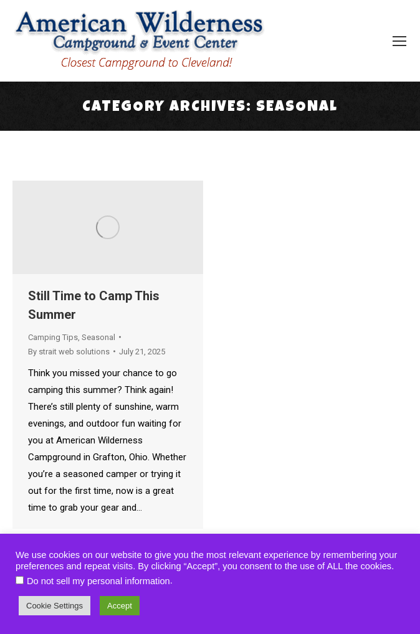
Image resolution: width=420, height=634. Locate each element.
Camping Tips (53, 337)
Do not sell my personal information (98, 581)
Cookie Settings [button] (54, 605)
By (69, 351)
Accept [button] (119, 605)
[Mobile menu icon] (399, 41)
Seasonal (98, 337)
